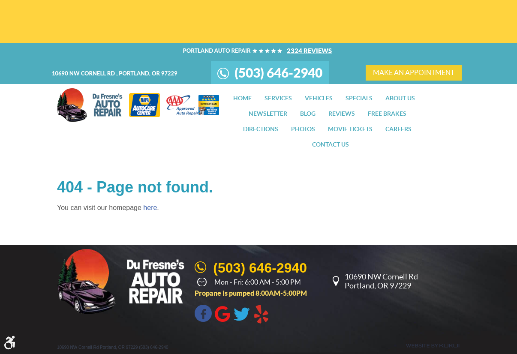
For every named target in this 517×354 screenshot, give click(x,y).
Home (242, 98)
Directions (260, 129)
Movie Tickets (350, 129)
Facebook (203, 313)
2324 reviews (309, 50)
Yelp (261, 313)
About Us (400, 98)
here (150, 207)
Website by (432, 345)
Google (222, 313)
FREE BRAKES (387, 113)
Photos (303, 129)
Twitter (241, 313)
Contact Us (330, 144)
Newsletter (268, 113)
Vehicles (319, 98)
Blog (308, 113)
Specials (359, 98)
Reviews (341, 113)
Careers (398, 129)
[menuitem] (242, 98)
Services (278, 98)
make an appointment (413, 72)
